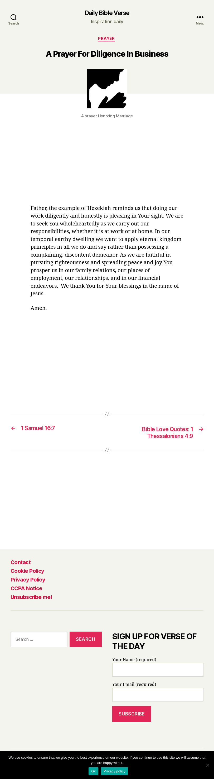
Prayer (107, 39)
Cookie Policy (27, 572)
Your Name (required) (157, 668)
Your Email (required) (157, 693)
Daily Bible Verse (107, 13)
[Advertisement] (107, 166)
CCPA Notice (26, 590)
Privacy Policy (28, 581)
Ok (93, 771)
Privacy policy (114, 771)
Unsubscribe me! (31, 598)
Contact (21, 564)
